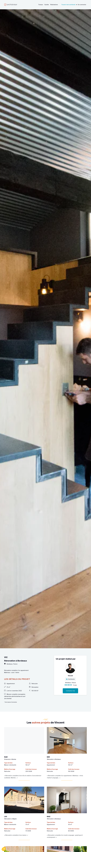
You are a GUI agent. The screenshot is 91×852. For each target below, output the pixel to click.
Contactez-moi (70, 691)
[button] (4, 849)
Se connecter (82, 4)
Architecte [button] (70, 679)
